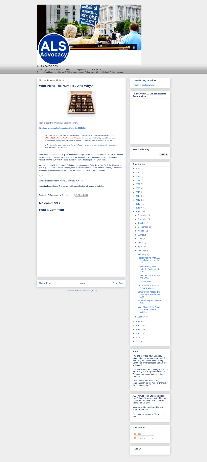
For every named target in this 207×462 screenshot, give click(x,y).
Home (82, 283)
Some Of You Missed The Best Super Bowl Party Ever (149, 294)
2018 (138, 196)
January (142, 317)
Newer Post (45, 283)
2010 (138, 333)
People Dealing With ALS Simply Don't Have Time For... (149, 260)
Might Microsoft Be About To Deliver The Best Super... (149, 309)
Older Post (118, 283)
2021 (138, 184)
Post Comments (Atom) (87, 291)
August (141, 231)
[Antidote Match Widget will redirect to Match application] (148, 120)
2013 (138, 322)
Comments (140, 438)
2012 (138, 326)
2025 (138, 168)
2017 (138, 200)
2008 (138, 341)
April (140, 246)
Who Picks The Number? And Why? (149, 276)
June (140, 239)
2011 (138, 329)
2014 (138, 212)
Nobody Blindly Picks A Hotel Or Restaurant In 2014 (149, 269)
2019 (138, 192)
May (140, 242)
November (143, 219)
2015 (138, 208)
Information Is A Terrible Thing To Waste (148, 286)
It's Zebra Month (145, 282)
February (142, 254)
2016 (138, 204)
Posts (138, 434)
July (140, 235)
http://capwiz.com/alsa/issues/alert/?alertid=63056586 (62, 128)
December (143, 215)
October (142, 223)
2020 (138, 188)
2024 (138, 172)
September (143, 227)
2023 (138, 176)
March (141, 250)
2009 (138, 337)
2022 (138, 180)
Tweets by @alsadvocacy (144, 85)
